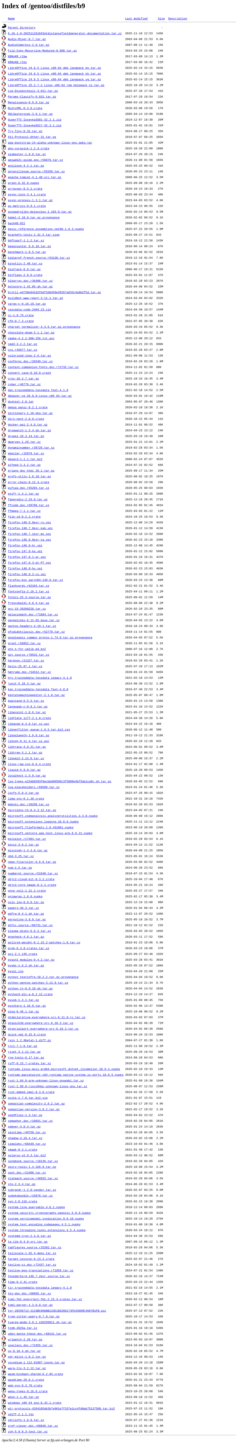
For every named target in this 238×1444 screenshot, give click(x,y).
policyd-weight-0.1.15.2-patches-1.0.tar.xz (44, 942)
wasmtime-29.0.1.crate (26, 1380)
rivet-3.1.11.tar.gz (24, 1052)
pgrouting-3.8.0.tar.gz (27, 919)
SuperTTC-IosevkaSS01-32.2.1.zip (34, 119)
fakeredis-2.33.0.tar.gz (28, 499)
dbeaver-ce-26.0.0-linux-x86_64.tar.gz (40, 396)
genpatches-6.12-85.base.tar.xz (34, 620)
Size (161, 18)
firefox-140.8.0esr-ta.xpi (29, 540)
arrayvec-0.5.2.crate (25, 189)
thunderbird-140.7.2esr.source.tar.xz (39, 1276)
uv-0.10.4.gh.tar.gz (24, 1351)
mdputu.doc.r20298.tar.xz (28, 804)
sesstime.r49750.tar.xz (27, 1132)
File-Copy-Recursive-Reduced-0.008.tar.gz (42, 50)
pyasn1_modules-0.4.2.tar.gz (31, 960)
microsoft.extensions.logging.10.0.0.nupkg (43, 821)
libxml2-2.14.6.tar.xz (26, 758)
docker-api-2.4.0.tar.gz (28, 424)
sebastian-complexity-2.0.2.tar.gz (36, 1103)
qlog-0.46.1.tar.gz (23, 1011)
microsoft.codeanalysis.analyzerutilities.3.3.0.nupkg (53, 816)
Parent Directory (22, 27)
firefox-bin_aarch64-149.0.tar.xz (35, 580)
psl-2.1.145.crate (22, 954)
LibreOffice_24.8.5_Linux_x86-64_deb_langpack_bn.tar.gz (54, 68)
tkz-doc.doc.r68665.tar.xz (29, 1293)
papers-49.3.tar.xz (23, 908)
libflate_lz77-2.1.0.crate (29, 718)
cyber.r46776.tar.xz (24, 384)
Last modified (136, 18)
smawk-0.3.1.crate (22, 1149)
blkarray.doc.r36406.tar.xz (30, 281)
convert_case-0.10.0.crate (29, 373)
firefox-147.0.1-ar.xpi (27, 557)
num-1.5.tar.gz (20, 867)
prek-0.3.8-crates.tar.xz (28, 948)
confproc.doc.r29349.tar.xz (30, 361)
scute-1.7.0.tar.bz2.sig (28, 1098)
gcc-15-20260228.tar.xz (27, 609)
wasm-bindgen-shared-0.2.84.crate (35, 1374)
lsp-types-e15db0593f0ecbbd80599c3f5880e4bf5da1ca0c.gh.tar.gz (59, 781)
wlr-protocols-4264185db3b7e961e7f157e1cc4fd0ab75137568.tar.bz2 (61, 1408)
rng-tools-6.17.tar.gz (26, 1057)
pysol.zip (15, 971)
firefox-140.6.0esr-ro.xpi (29, 522)
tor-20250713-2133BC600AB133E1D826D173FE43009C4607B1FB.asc (57, 1311)
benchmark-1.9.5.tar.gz (27, 252)
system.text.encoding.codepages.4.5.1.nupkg (44, 1224)
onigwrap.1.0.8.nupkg (25, 896)
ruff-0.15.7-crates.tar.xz (29, 1063)
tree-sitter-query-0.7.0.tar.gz (34, 1316)
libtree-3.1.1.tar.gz (25, 752)
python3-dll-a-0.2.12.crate (30, 994)
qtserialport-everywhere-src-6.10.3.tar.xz (43, 1029)
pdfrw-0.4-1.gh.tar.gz (26, 914)
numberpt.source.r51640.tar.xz (33, 873)
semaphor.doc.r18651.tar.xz (30, 1121)
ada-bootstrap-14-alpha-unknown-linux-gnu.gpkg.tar (50, 143)
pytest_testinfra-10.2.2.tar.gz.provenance (43, 977)
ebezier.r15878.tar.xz (26, 453)
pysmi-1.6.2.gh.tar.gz (26, 965)
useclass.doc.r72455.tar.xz (30, 1345)
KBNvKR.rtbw (17, 56)
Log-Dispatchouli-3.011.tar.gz (33, 91)
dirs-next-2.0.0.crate (26, 419)
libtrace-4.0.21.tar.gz (27, 747)
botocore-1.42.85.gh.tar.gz (30, 286)
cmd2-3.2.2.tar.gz (22, 344)
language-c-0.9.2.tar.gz (28, 706)
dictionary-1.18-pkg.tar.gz (30, 413)
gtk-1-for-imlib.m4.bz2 (27, 649)
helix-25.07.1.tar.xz (25, 666)
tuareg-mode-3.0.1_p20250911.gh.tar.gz (40, 1322)
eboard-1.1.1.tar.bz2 (25, 459)
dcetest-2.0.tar (21, 401)
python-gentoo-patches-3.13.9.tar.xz (38, 983)
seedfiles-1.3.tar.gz (25, 1115)
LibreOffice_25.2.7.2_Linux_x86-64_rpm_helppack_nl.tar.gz (56, 85)
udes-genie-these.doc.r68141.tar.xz (37, 1334)
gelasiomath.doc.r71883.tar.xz (33, 614)
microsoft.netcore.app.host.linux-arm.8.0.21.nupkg (50, 833)
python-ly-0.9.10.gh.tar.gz (30, 988)
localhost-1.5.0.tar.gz (27, 775)
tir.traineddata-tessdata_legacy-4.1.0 (40, 1288)
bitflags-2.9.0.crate (25, 275)
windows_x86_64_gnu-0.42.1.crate (34, 1403)
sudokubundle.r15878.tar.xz (30, 1195)
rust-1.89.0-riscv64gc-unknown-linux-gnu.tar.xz (47, 1086)
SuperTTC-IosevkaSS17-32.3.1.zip (34, 125)
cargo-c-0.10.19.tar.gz (27, 304)
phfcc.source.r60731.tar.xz (30, 925)
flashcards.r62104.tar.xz (28, 586)
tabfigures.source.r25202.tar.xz (34, 1247)
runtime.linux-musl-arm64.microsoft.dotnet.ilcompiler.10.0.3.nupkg (64, 1069)
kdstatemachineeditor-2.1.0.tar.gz (36, 695)
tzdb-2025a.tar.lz (22, 1328)
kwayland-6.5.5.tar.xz (26, 701)
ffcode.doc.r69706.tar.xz (28, 505)
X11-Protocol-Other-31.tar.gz (32, 137)
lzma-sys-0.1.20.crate (26, 798)
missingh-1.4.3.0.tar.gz (28, 850)
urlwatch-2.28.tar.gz (25, 1339)
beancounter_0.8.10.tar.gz (29, 246)
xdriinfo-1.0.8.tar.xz (26, 1420)
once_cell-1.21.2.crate (27, 891)
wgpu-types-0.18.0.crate (28, 1391)
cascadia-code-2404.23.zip (29, 309)
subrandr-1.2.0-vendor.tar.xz (32, 1190)
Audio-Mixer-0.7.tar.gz (27, 39)
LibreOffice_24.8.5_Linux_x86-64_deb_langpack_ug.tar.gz (54, 79)
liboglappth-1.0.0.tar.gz (28, 735)
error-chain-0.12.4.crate (28, 482)
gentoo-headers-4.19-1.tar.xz (32, 626)
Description (177, 18)
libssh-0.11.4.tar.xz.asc (28, 741)
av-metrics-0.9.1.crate (27, 206)
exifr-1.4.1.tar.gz (23, 493)
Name (11, 18)
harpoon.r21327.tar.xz (26, 660)
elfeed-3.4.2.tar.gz (24, 465)
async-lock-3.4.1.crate (27, 194)
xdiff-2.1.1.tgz (21, 1414)
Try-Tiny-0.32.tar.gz (25, 131)
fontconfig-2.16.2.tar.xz (28, 591)
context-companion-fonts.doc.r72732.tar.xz (43, 367)
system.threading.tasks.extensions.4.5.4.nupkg (47, 1230)
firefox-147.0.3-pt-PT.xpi (29, 563)
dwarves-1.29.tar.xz (24, 442)
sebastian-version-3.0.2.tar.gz (34, 1109)
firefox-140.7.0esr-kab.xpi (30, 528)
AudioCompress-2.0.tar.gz (28, 45)
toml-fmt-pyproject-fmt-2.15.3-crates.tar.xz (45, 1299)
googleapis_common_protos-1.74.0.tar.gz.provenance (50, 637)
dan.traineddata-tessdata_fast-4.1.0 (38, 390)
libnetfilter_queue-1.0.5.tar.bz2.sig (39, 729)
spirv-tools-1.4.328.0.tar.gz (32, 1167)
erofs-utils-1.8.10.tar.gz (29, 476)
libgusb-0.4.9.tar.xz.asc (28, 724)
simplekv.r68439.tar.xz (27, 1144)
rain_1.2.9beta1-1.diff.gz (29, 1040)
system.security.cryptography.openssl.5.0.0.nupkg (49, 1213)
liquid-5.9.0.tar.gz (24, 770)
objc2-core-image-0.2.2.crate (32, 885)
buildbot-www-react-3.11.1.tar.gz (35, 298)
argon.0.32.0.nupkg (23, 183)
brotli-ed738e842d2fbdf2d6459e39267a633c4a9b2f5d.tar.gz (54, 292)
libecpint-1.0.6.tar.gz (27, 712)
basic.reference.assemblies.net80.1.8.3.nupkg (46, 229)
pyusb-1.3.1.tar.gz (23, 1000)
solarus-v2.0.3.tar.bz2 (27, 1155)
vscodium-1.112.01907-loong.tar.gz (36, 1362)
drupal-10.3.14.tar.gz (26, 436)
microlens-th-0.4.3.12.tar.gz (32, 810)
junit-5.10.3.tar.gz (24, 683)
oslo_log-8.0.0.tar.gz (26, 902)
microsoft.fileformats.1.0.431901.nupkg (40, 827)
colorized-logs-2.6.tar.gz (29, 355)
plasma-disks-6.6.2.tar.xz (29, 931)
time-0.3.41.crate (22, 1282)
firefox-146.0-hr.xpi (25, 545)
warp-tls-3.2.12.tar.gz (27, 1368)
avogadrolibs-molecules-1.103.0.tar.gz (40, 212)
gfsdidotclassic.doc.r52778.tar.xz (36, 632)
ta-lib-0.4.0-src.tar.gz (28, 1241)
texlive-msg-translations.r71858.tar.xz (40, 1270)
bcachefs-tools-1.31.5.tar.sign (34, 235)
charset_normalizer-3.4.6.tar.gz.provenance (44, 327)
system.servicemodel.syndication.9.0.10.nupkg (46, 1218)
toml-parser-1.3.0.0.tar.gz (30, 1305)
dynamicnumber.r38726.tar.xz (31, 447)
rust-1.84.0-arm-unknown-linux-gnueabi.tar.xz (46, 1080)
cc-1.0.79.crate (21, 315)
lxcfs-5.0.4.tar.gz (23, 793)
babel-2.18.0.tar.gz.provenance (34, 217)
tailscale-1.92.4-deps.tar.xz (32, 1253)
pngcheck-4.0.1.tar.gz (26, 937)
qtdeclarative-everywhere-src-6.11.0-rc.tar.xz (47, 1017)
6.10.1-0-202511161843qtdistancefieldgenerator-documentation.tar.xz (65, 33)
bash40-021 (16, 223)
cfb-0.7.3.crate (21, 321)
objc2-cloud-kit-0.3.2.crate (31, 879)
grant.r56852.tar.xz (24, 643)
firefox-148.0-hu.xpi (25, 568)
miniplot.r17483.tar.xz (27, 839)
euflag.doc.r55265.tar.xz (28, 488)
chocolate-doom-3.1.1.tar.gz (31, 332)
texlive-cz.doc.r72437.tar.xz (32, 1265)
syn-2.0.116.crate (22, 1201)
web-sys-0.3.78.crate (25, 1385)
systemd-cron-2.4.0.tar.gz (29, 1236)
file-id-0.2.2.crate (24, 517)
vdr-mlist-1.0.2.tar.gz (27, 1357)
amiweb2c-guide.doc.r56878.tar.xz (35, 160)
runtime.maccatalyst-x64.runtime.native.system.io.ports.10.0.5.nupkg (66, 1075)
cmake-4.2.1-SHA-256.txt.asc (31, 338)
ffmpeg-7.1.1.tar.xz (24, 511)
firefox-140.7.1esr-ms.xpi (29, 534)
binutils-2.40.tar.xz (25, 263)
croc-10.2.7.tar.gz (23, 378)
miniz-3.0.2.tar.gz (23, 844)
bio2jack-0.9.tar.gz (24, 269)
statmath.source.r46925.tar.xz (33, 1178)
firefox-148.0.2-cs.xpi (27, 574)
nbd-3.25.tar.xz (21, 856)
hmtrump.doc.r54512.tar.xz (29, 672)
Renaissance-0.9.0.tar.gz (28, 102)
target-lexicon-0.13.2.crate (31, 1259)
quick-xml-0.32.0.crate (27, 1034)
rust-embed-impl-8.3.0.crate (31, 1092)
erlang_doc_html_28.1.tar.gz (31, 470)
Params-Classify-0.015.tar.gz (32, 96)
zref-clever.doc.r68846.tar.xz (33, 1426)
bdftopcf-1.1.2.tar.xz (26, 240)
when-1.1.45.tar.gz (23, 1397)
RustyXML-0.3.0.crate (25, 108)
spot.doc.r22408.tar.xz (27, 1172)
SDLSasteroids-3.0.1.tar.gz (30, 114)
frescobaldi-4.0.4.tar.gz (28, 603)
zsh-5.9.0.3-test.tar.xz (28, 1431)
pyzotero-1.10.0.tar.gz (27, 1006)
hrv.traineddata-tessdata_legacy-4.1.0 (40, 678)
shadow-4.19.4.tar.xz (25, 1138)
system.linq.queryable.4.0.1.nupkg (36, 1207)
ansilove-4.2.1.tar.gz (26, 166)
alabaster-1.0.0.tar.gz (27, 154)
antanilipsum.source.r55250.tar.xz (36, 171)
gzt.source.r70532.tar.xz (28, 655)
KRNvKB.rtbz (17, 62)
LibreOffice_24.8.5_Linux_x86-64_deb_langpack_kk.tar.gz (54, 73)
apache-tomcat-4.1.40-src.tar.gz (34, 177)
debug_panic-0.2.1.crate (28, 407)
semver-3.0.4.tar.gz (24, 1126)
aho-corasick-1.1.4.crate (28, 148)
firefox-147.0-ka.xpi (25, 551)
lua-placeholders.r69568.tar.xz (34, 787)
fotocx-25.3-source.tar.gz (29, 597)
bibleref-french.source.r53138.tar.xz (39, 258)
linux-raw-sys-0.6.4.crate (29, 764)
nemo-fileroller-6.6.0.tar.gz (32, 862)
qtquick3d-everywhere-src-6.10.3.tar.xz (40, 1023)
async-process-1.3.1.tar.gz (30, 200)
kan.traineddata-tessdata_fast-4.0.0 (38, 689)
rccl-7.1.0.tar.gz (22, 1046)
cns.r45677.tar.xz (22, 350)
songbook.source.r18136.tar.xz (33, 1161)
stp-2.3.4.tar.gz (22, 1184)
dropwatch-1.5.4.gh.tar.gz (29, 430)
